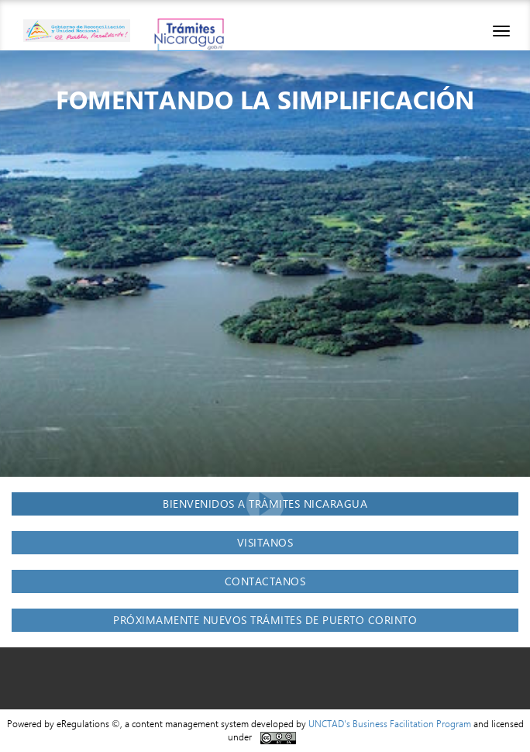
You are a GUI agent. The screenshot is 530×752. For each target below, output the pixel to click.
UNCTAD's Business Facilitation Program (389, 723)
